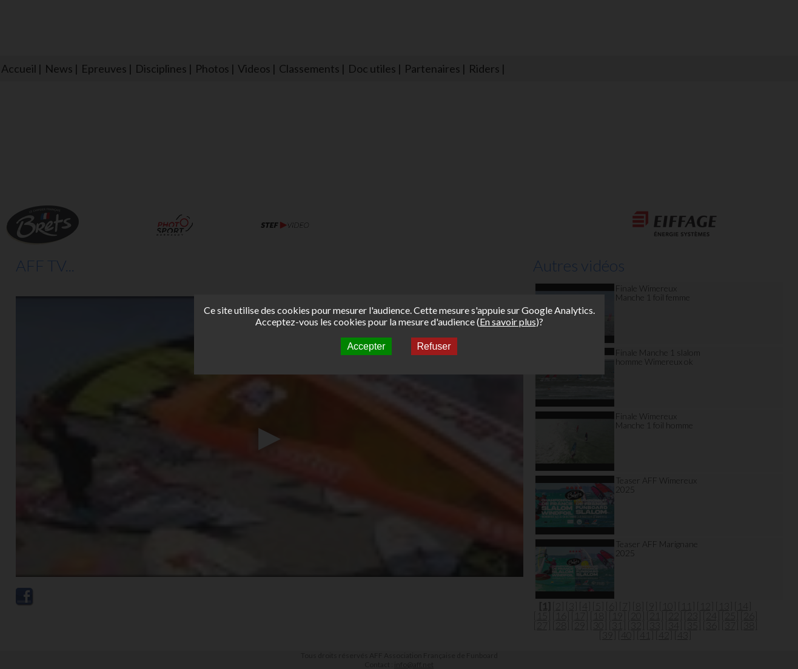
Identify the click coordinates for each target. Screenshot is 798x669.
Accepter (366, 346)
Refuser (434, 346)
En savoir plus (508, 321)
